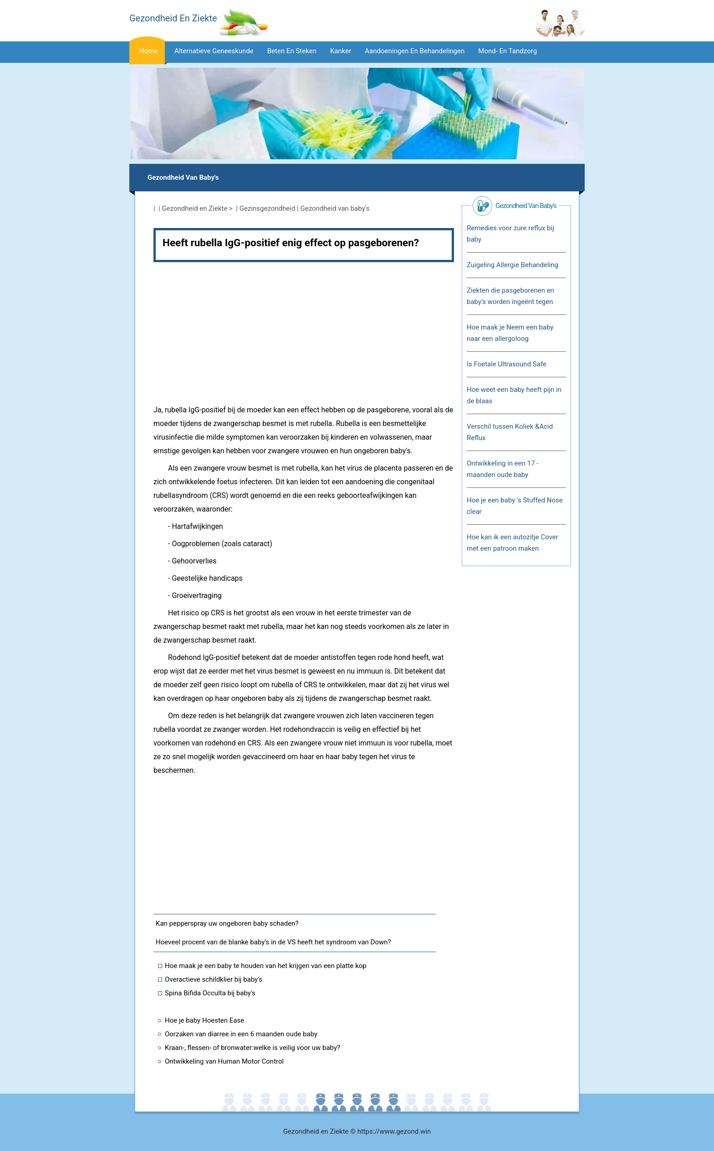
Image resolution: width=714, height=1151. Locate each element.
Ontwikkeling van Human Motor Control (224, 1061)
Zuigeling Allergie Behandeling (512, 265)
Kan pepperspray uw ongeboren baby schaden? (227, 923)
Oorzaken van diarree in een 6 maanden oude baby (241, 1034)
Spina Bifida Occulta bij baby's (210, 993)
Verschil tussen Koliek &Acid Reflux (510, 432)
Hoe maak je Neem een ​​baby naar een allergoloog (510, 333)
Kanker (340, 51)
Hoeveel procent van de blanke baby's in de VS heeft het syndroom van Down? (273, 942)
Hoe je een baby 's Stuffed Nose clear (515, 506)
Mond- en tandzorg (507, 51)
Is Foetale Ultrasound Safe (506, 364)
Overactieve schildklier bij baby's (213, 979)
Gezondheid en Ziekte (195, 208)
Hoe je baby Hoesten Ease (204, 1020)
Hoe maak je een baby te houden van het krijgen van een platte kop (266, 966)
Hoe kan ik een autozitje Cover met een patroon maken (512, 543)
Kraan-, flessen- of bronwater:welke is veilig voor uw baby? (252, 1048)
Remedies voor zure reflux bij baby (510, 233)
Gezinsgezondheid (268, 208)
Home (148, 51)
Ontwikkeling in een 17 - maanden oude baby (502, 469)
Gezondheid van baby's (183, 177)
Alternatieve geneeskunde (214, 51)
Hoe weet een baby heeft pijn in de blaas (514, 395)
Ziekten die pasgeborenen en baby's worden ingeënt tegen (510, 296)
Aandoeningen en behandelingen (414, 51)
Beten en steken (291, 51)
